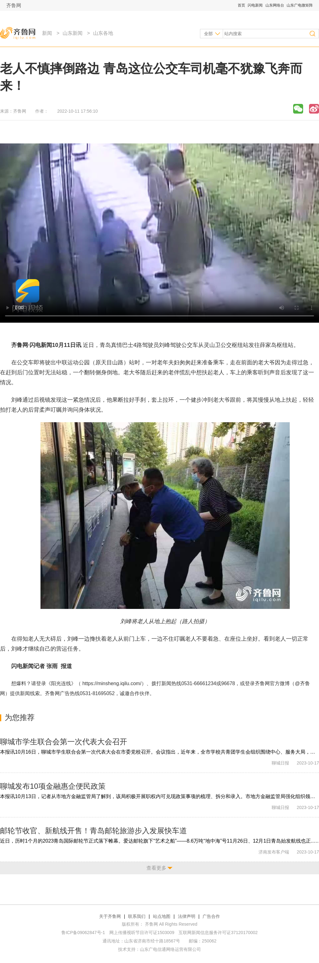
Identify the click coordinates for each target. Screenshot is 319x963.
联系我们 (136, 916)
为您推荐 (20, 717)
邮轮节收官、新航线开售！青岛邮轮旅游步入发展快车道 (93, 830)
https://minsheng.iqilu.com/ (111, 683)
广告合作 (211, 916)
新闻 (47, 33)
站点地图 (161, 916)
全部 (208, 33)
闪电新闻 (255, 5)
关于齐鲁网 (110, 916)
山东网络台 (274, 5)
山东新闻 (73, 33)
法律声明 (186, 916)
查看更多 (156, 868)
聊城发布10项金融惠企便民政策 (53, 786)
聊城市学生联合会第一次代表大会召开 (63, 741)
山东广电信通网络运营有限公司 (170, 949)
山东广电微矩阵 (300, 5)
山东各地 (103, 33)
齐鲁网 (13, 5)
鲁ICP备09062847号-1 (83, 932)
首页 (241, 5)
